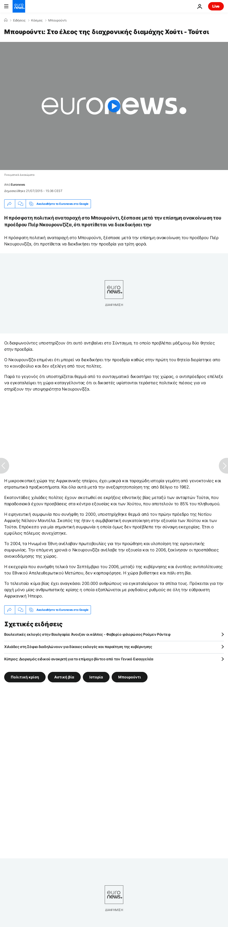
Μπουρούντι (57, 20)
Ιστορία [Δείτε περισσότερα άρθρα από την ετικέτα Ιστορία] (96, 677)
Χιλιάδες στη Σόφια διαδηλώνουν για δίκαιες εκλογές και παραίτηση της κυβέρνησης (78, 646)
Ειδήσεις (19, 20)
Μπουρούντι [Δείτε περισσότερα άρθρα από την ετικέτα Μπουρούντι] (129, 677)
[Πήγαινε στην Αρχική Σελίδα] (19, 6)
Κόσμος (36, 20)
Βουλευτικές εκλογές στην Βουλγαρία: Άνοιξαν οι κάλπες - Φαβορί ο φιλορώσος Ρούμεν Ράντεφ (87, 634)
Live (216, 6)
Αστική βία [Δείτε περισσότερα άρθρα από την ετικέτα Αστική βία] (64, 677)
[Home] (5, 20)
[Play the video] (114, 106)
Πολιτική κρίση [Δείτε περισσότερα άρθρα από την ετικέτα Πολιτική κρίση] (25, 677)
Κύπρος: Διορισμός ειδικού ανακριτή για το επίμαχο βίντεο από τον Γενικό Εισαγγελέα (78, 659)
